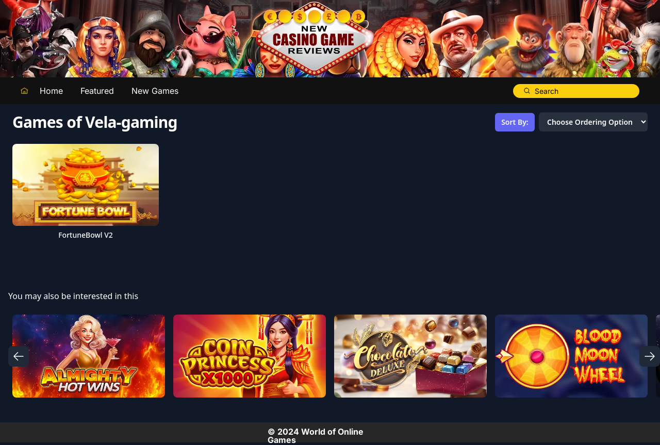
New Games (154, 91)
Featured (97, 91)
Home (51, 91)
